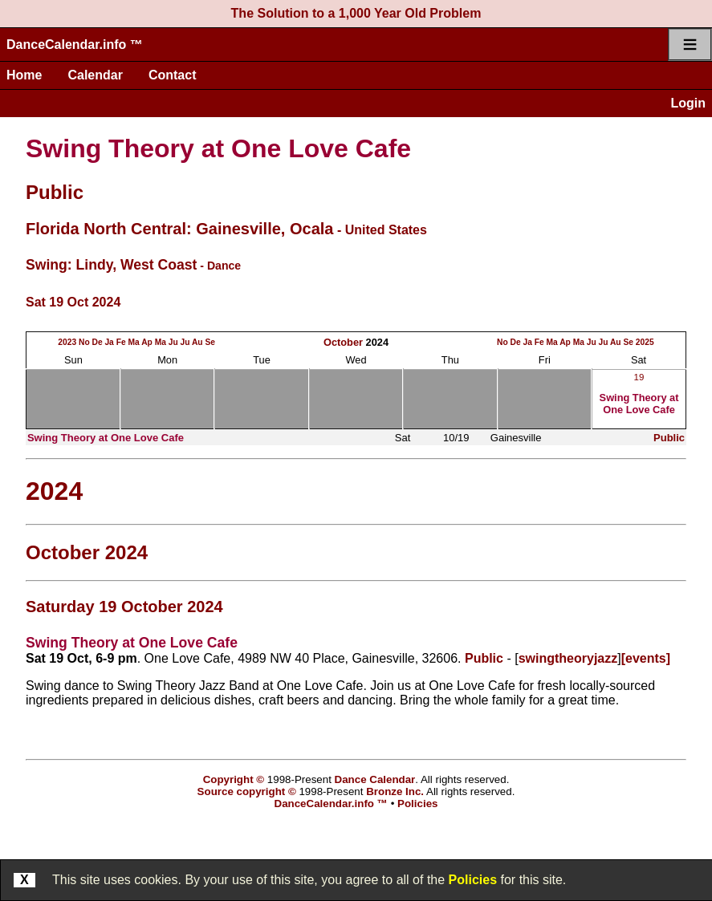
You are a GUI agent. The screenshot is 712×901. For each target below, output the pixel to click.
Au (197, 342)
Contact (173, 75)
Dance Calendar (375, 779)
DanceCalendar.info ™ (74, 44)
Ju (173, 342)
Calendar (94, 75)
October (343, 342)
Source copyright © (246, 791)
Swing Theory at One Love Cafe (218, 148)
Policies (473, 880)
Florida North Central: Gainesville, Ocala (179, 228)
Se (210, 342)
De (97, 342)
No (84, 342)
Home (24, 75)
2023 (67, 342)
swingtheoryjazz (568, 658)
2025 (645, 342)
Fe (121, 342)
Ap (147, 342)
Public (54, 192)
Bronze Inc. (395, 791)
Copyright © (233, 779)
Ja (108, 342)
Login (688, 103)
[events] (645, 658)
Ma (133, 342)
